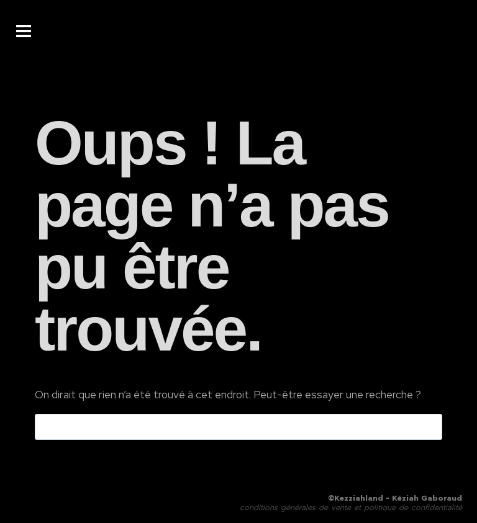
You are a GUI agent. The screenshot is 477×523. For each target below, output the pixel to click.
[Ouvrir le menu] (23, 31)
